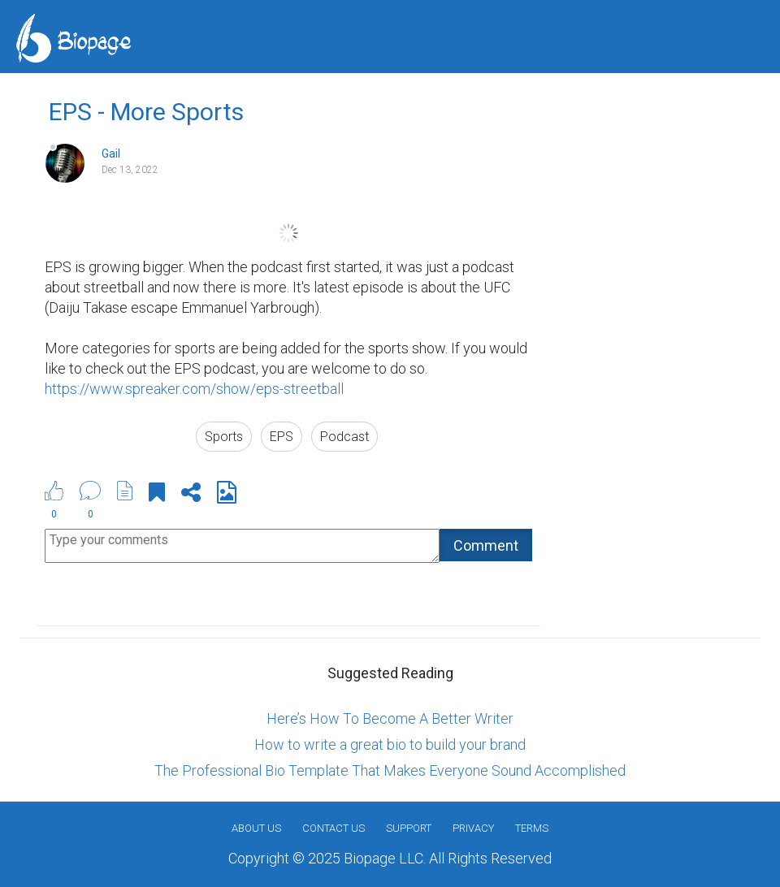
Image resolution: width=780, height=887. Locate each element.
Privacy (473, 828)
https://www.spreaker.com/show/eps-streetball (194, 388)
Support (408, 828)
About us (256, 828)
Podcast (344, 436)
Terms (531, 828)
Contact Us (333, 828)
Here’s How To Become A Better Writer (390, 718)
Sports (224, 436)
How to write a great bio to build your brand (390, 744)
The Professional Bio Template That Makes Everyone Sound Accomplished (390, 770)
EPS (281, 436)
